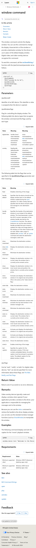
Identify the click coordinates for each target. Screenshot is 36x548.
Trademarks (5, 545)
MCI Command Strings (9, 482)
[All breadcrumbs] (3, 6)
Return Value (7, 29)
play (3, 490)
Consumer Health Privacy (9, 542)
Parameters (6, 26)
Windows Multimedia (13, 7)
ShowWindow (18, 417)
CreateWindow (14, 221)
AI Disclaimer (5, 537)
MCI (3, 478)
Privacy (12, 540)
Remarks (5, 31)
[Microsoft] (18, 2)
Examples (5, 34)
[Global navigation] (2, 2)
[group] (18, 441)
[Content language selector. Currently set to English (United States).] (10, 527)
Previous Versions (17, 537)
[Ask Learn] (29, 6)
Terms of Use (24, 542)
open (28, 199)
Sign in (32, 2)
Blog (25, 537)
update (31, 233)
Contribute (5, 540)
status (20, 409)
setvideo (20, 233)
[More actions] (32, 6)
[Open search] (28, 2)
